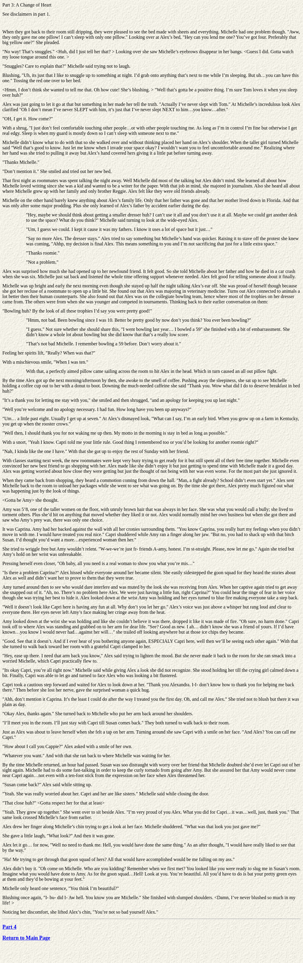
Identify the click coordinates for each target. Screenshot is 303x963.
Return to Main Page (26, 938)
